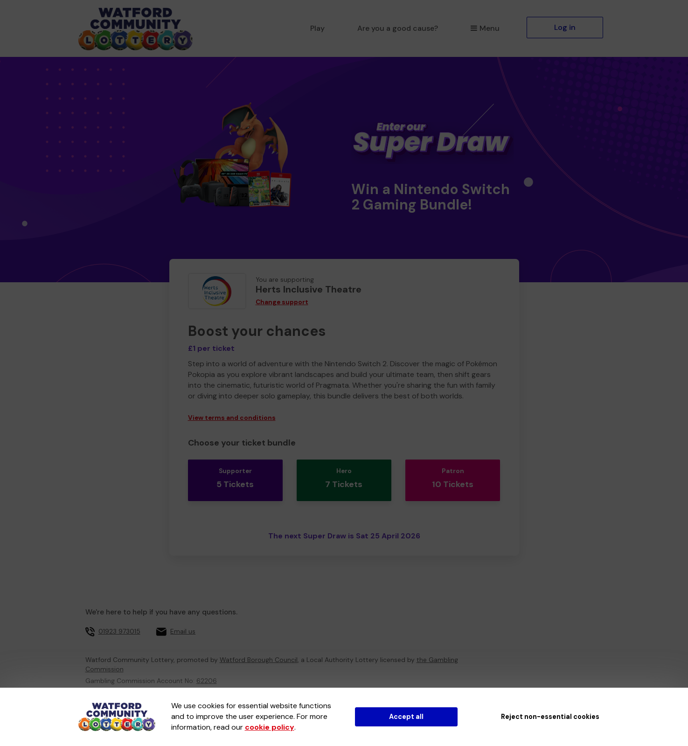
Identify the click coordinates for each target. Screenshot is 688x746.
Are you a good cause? (397, 28)
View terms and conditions (232, 418)
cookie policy (269, 727)
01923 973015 (119, 619)
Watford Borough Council (259, 648)
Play (317, 28)
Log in (565, 27)
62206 (206, 669)
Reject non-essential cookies (550, 716)
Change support (282, 302)
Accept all (406, 716)
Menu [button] (485, 28)
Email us (182, 619)
